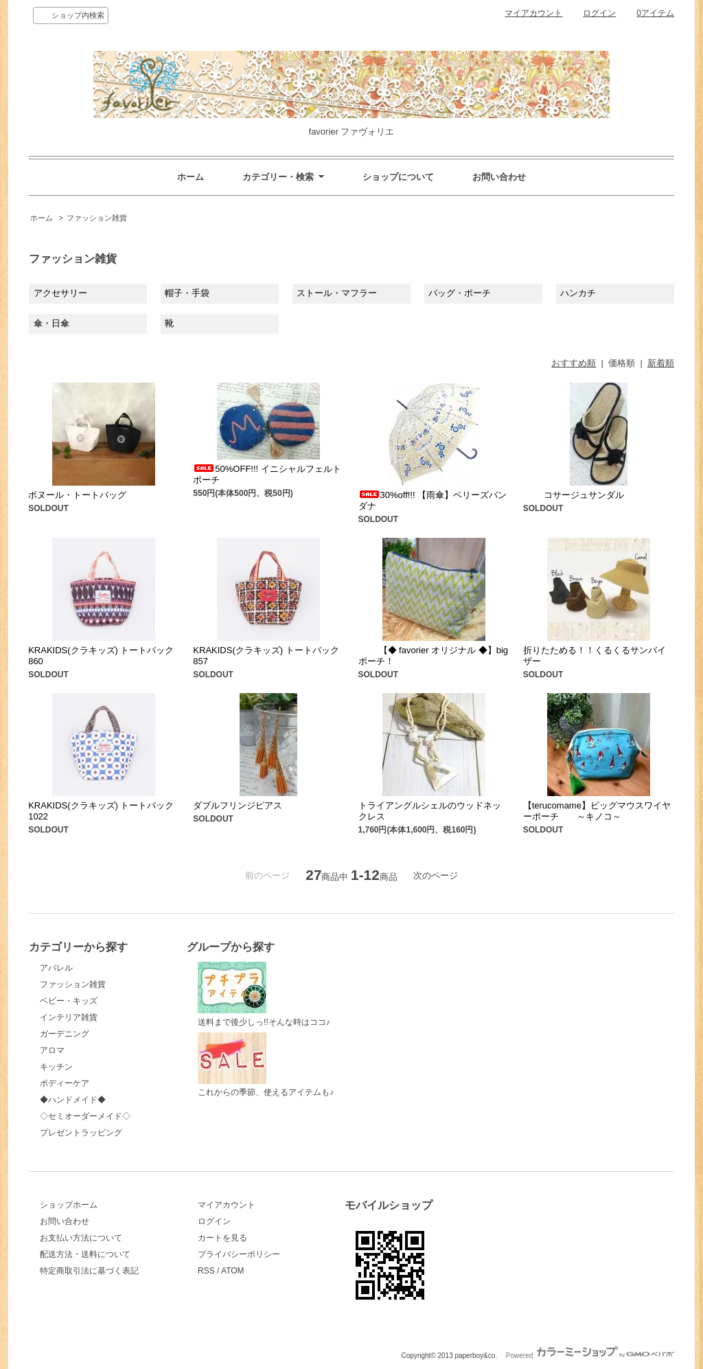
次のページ (435, 875)
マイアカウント (533, 13)
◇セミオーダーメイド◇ (85, 1116)
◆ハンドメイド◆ (73, 1100)
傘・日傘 (51, 323)
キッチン (56, 1067)
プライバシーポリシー (239, 1254)
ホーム (190, 177)
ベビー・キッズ (68, 1001)
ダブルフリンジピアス (237, 805)
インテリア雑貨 (68, 1017)
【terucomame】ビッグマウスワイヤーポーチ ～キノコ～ (597, 811)
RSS (206, 1271)
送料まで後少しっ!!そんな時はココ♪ (264, 994)
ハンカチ (578, 293)
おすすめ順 (573, 363)
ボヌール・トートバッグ (77, 495)
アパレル (56, 968)
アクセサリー (60, 293)
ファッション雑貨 (97, 218)
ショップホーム (68, 1205)
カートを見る (222, 1238)
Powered (590, 1355)
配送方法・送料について (85, 1254)
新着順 (660, 363)
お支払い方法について (81, 1238)
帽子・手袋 (187, 293)
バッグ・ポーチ (459, 293)
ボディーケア (64, 1083)
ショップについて (398, 177)
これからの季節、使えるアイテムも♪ (266, 1065)
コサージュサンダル (573, 495)
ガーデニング (64, 1034)
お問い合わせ (499, 177)
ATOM (232, 1271)
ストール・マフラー (337, 293)
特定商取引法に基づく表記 (89, 1271)
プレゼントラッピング (81, 1133)
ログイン (599, 13)
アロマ (52, 1050)
